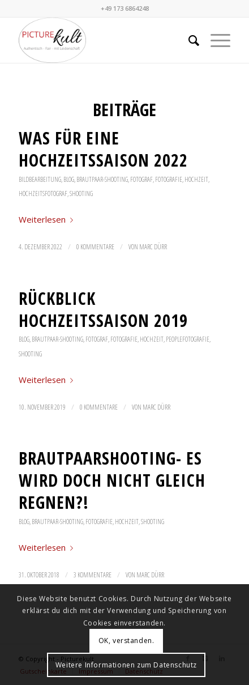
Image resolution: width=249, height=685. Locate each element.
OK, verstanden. (126, 640)
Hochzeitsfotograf (43, 193)
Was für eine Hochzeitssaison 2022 (103, 149)
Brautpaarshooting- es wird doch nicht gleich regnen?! (112, 480)
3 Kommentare (92, 575)
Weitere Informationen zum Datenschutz (126, 665)
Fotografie (168, 179)
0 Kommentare (95, 247)
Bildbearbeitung (40, 179)
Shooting (81, 193)
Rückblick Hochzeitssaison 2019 (103, 309)
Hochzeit (196, 179)
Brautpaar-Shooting (102, 179)
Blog (68, 179)
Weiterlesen (48, 219)
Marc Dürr (153, 247)
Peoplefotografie (187, 339)
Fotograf (141, 179)
